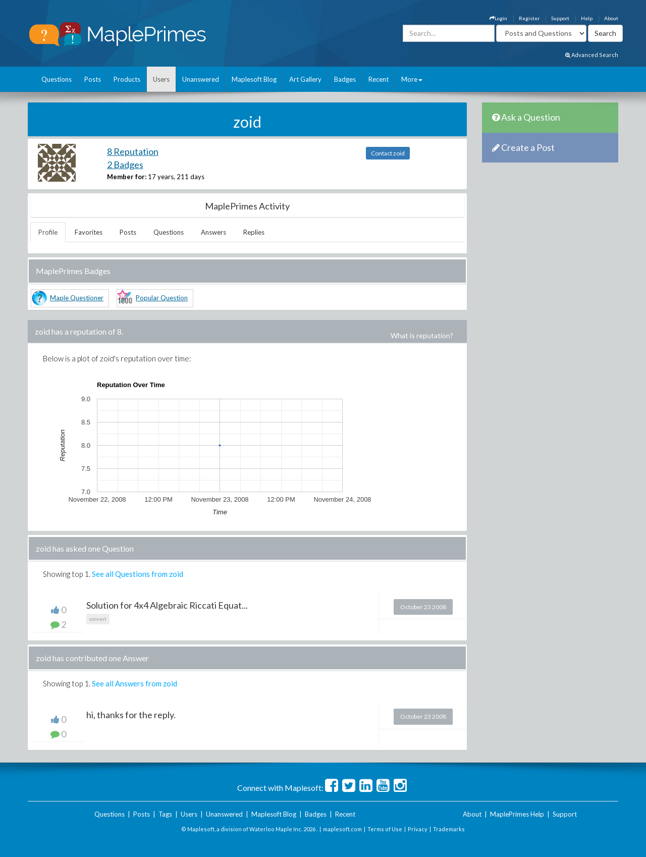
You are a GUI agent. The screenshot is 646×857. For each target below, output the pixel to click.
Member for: (126, 177)
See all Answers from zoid (134, 683)
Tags (165, 814)
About (611, 18)
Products (127, 79)
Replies (253, 232)
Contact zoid (388, 153)
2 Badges (125, 164)
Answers (213, 232)
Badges (345, 79)
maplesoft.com (342, 829)
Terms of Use (384, 829)
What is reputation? (422, 335)
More (411, 79)
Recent (378, 79)
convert (97, 619)
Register (529, 18)
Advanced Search (591, 54)
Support (560, 18)
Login (498, 18)
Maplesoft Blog (254, 79)
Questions (56, 79)
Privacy (417, 829)
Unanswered (200, 79)
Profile (48, 232)
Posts (92, 79)
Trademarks (449, 829)
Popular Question (162, 298)
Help (587, 18)
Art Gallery (305, 79)
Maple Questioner (76, 298)
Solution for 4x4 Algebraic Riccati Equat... (167, 605)
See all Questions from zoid (137, 573)
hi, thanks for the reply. (131, 714)
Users (161, 79)
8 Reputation (132, 151)
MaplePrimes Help (517, 814)
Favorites (88, 232)
